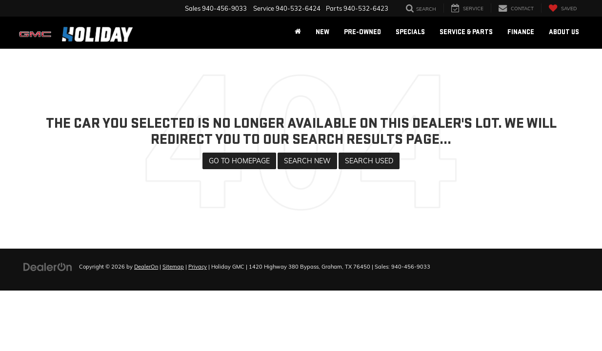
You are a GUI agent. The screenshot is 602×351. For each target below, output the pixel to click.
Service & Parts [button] (466, 32)
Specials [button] (410, 32)
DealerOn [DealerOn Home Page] (146, 266)
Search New (307, 160)
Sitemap (173, 266)
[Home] (297, 32)
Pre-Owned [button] (362, 32)
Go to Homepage (239, 160)
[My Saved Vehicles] (562, 8)
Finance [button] (520, 32)
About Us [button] (564, 32)
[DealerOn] (48, 266)
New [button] (322, 32)
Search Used (369, 160)
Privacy (197, 266)
